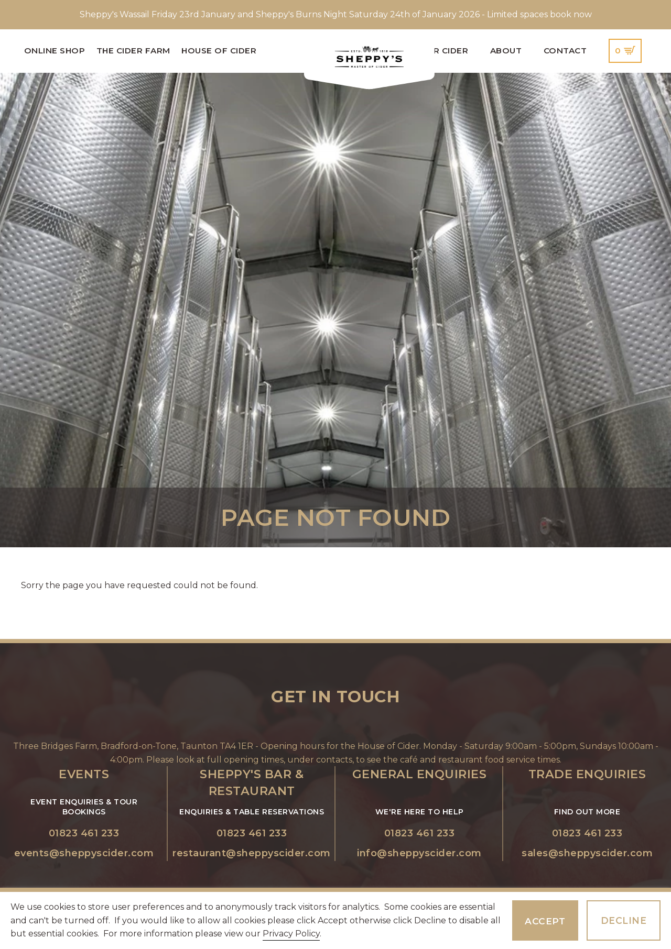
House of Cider (218, 51)
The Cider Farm (133, 51)
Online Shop (54, 51)
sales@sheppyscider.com (587, 853)
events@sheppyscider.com (84, 853)
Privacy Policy (291, 934)
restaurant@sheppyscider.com (251, 853)
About (506, 51)
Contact (565, 51)
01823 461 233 (84, 833)
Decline (624, 920)
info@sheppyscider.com (419, 853)
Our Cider (444, 51)
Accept (545, 920)
